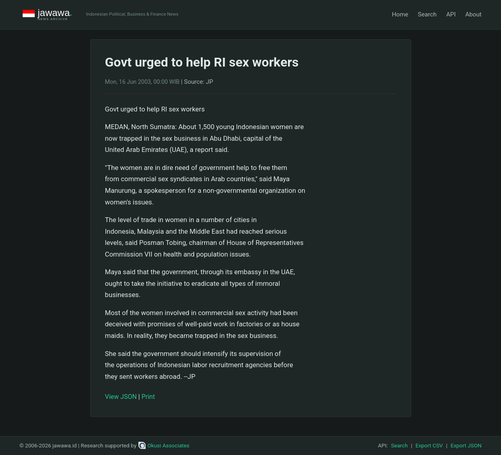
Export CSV (429, 445)
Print (148, 396)
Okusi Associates (163, 445)
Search (427, 14)
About (473, 14)
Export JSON (465, 445)
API (451, 14)
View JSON (121, 396)
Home (400, 14)
